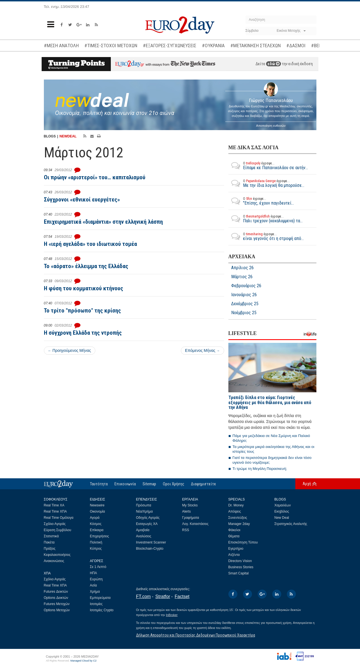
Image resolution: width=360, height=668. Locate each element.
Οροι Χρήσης (173, 483)
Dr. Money (236, 505)
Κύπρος (96, 549)
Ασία (93, 585)
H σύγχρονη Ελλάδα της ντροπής (83, 332)
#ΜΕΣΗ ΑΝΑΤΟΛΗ (61, 45)
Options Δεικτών (56, 598)
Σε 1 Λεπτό (98, 567)
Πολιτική (96, 542)
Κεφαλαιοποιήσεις (57, 555)
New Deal (281, 518)
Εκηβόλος (281, 511)
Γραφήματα (190, 518)
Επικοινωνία (125, 483)
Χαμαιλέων (282, 505)
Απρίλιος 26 (242, 268)
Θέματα (234, 536)
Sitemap (149, 483)
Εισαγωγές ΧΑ (147, 524)
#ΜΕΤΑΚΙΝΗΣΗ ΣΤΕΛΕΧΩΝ (255, 45)
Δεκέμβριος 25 (244, 304)
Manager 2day (239, 524)
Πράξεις (50, 549)
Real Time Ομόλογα (58, 518)
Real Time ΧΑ (54, 505)
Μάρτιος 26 (242, 277)
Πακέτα (49, 542)
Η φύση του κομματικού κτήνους (83, 288)
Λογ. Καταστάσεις (195, 524)
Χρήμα (95, 592)
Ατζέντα (234, 555)
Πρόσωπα (143, 505)
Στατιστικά (51, 536)
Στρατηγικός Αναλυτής (290, 524)
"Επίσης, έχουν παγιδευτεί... (261, 200)
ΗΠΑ (93, 573)
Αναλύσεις (143, 536)
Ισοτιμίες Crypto (102, 610)
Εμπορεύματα (100, 598)
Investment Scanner (151, 542)
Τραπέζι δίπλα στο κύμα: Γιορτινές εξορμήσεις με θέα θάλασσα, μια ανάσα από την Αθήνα (269, 402)
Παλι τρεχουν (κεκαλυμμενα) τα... (265, 218)
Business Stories (240, 567)
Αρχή (307, 483)
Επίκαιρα (97, 530)
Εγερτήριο (236, 549)
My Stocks (190, 505)
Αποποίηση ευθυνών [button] (271, 125)
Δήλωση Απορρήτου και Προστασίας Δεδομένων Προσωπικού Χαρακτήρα (195, 635)
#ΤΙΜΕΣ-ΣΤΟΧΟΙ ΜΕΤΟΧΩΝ (110, 45)
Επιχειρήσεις (99, 536)
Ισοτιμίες (96, 604)
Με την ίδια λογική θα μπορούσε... (266, 183)
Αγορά (95, 518)
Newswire (97, 505)
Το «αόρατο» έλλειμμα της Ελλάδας (86, 266)
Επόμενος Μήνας (202, 350)
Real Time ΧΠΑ (55, 511)
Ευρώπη (96, 579)
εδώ (273, 63)
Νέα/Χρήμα (144, 511)
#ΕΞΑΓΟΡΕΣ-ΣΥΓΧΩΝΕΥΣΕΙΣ (169, 45)
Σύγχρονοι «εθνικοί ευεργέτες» (82, 199)
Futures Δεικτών (56, 592)
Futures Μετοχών (57, 604)
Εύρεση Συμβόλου (57, 530)
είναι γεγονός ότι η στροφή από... (266, 236)
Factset (182, 596)
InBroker (172, 615)
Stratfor (162, 596)
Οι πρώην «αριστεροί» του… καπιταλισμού (94, 177)
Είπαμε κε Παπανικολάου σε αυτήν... (268, 165)
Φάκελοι (234, 530)
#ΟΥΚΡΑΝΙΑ (213, 45)
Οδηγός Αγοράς (148, 518)
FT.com (143, 596)
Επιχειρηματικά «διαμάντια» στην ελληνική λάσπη (103, 221)
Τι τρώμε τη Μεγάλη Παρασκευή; (260, 469)
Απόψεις (234, 511)
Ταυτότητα (99, 483)
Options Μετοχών (57, 610)
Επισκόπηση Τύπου (243, 542)
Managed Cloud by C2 (83, 660)
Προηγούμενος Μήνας (69, 350)
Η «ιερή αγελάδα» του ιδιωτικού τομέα (90, 244)
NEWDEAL (68, 136)
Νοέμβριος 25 (243, 313)
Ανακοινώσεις (54, 561)
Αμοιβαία (143, 530)
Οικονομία (97, 511)
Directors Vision (240, 561)
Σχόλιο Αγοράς (55, 524)
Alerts (186, 511)
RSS (185, 530)
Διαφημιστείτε (203, 483)
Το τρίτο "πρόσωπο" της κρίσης (82, 310)
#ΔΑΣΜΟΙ (295, 45)
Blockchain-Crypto (149, 549)
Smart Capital (238, 573)
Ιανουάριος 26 (244, 295)
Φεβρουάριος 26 (246, 286)
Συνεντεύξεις (237, 518)
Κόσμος (96, 524)
